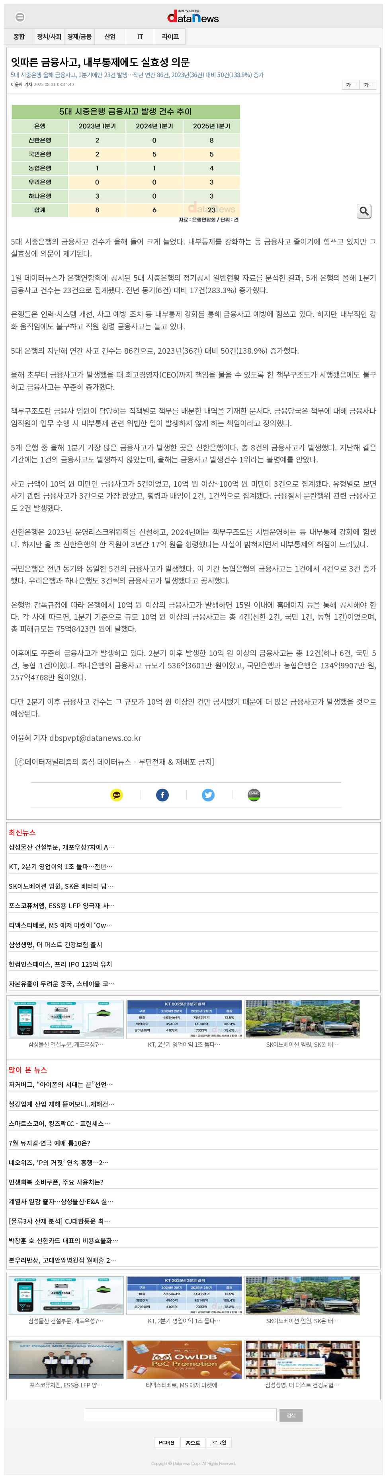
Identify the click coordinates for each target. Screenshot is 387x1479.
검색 (291, 1415)
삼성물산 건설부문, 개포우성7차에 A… (61, 847)
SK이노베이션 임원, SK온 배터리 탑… (61, 886)
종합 (19, 36)
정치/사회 (49, 36)
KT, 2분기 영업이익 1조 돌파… (184, 1044)
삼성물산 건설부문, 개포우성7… (65, 1044)
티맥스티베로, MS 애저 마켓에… (184, 1384)
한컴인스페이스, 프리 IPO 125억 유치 (60, 964)
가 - (367, 85)
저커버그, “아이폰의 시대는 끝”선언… (61, 1084)
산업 (109, 36)
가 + (350, 85)
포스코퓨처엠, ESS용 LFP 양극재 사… (62, 905)
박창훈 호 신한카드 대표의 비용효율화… (63, 1240)
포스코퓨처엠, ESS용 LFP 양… (65, 1384)
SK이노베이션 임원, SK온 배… (302, 1044)
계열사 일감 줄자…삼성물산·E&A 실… (61, 1201)
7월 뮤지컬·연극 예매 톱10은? (49, 1143)
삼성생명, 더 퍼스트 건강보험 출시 (55, 944)
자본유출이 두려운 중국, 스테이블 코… (61, 983)
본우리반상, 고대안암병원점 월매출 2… (62, 1260)
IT (140, 36)
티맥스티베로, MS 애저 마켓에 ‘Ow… (60, 925)
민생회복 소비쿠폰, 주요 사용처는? (56, 1182)
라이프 (170, 36)
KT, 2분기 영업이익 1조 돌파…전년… (60, 866)
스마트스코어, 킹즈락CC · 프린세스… (59, 1123)
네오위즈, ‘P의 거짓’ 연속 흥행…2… (58, 1162)
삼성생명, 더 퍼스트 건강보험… (302, 1384)
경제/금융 (79, 36)
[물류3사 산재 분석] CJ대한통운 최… (59, 1221)
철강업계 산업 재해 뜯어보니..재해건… (61, 1104)
